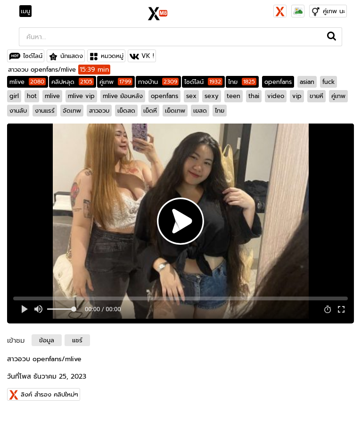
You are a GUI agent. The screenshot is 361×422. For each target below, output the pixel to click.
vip (297, 95)
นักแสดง (71, 55)
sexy (212, 95)
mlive (27, 81)
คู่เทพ (115, 81)
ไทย (242, 81)
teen (233, 95)
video (275, 95)
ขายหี (316, 95)
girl (14, 95)
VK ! (147, 55)
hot (32, 95)
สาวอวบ (99, 110)
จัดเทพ (72, 110)
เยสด (200, 110)
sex (191, 95)
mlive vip (81, 95)
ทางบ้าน (158, 81)
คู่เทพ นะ (334, 11)
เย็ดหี (150, 110)
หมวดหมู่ (112, 55)
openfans (278, 81)
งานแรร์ (45, 110)
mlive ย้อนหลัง (123, 95)
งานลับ (18, 110)
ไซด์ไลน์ (32, 55)
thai (253, 95)
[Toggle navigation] (28, 11)
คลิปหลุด (72, 81)
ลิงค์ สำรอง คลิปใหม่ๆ (49, 394)
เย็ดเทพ (175, 110)
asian (307, 81)
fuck (328, 81)
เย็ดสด (126, 110)
